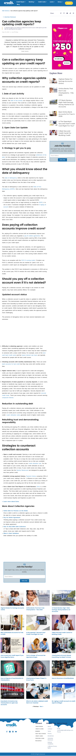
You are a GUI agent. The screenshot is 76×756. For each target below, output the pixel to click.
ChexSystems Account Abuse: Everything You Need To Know (61, 656)
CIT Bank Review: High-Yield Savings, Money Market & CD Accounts (61, 609)
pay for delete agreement (32, 235)
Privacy (50, 733)
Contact (50, 729)
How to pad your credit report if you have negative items (12, 656)
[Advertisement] (25, 332)
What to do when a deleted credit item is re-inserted (37, 702)
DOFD (41, 202)
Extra (38, 486)
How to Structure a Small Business (63, 678)
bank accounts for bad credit (11, 364)
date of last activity (16, 100)
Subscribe (24, 580)
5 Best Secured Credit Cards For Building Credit (65, 133)
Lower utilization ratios (13, 415)
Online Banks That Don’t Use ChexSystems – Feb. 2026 (35, 608)
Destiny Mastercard (22, 470)
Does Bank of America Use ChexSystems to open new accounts (9, 702)
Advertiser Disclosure (10, 17)
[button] (24, 17)
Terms (49, 731)
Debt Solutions (5, 10)
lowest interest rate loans (29, 355)
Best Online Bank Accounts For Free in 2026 (67, 114)
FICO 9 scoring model (28, 260)
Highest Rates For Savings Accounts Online (65, 81)
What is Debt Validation (11, 533)
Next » (41, 706)
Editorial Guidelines (50, 743)
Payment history (31, 476)
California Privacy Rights (52, 747)
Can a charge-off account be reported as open (35, 656)
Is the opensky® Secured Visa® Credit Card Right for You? (67, 124)
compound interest (7, 397)
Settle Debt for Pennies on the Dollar (15, 510)
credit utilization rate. (35, 463)
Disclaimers (51, 736)
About (49, 726)
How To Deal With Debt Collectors (14, 526)
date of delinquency (11, 178)
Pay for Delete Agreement (11, 517)
